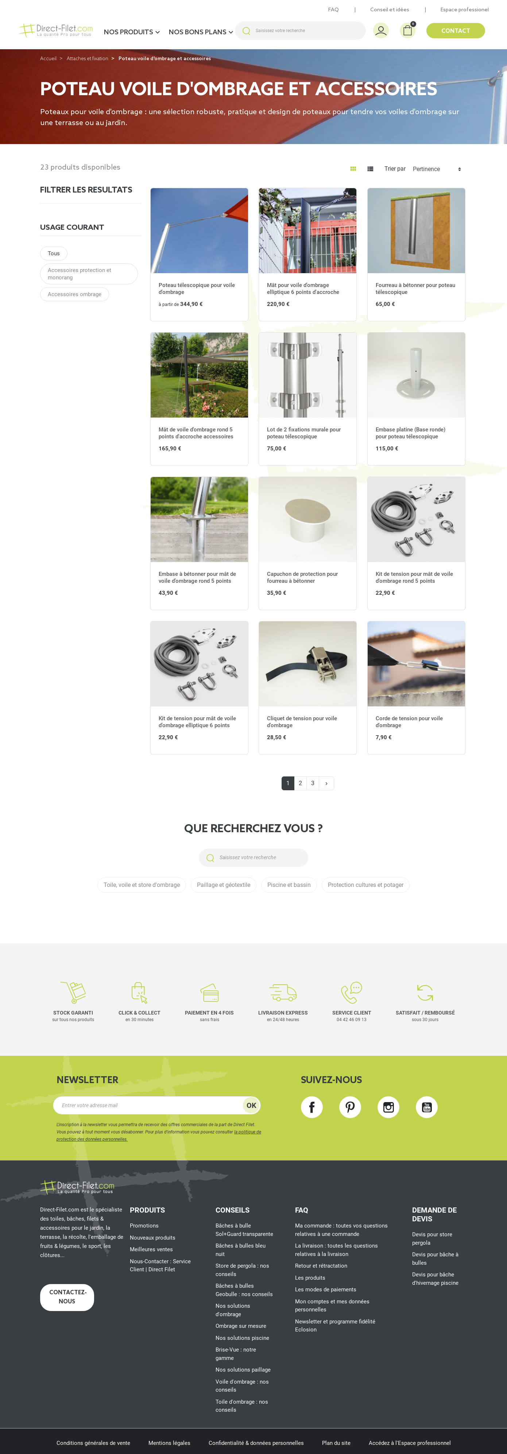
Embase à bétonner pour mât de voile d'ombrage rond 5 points (197, 578)
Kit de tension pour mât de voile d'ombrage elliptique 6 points (197, 722)
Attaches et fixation (87, 59)
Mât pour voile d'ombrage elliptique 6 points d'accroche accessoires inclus (303, 292)
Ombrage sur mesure (241, 1326)
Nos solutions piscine (242, 1338)
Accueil (48, 59)
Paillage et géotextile (223, 884)
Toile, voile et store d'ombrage (142, 884)
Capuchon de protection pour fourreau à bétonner (302, 578)
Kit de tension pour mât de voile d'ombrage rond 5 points (414, 578)
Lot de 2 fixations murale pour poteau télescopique (304, 433)
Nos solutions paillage (243, 1369)
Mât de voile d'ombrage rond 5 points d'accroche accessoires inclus (196, 436)
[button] (407, 30)
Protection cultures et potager (365, 884)
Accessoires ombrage (74, 294)
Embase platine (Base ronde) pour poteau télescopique (410, 433)
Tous (54, 253)
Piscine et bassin (289, 884)
